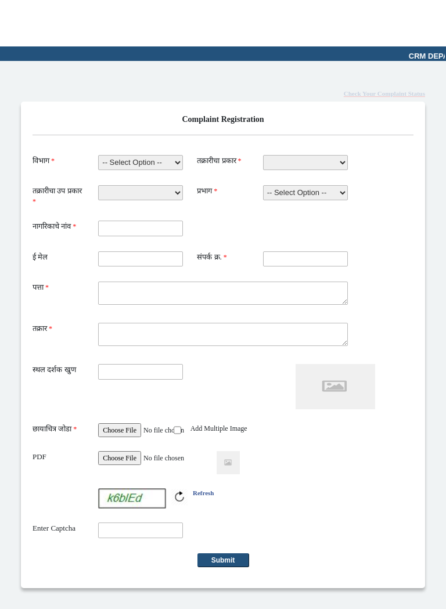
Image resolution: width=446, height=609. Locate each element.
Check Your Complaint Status (384, 93)
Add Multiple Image (218, 428)
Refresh (203, 492)
